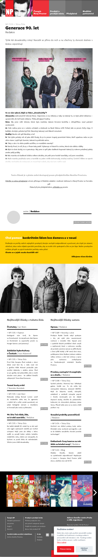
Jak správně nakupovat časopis (34, 523)
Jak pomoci (10, 523)
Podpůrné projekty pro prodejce (35, 526)
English (9, 526)
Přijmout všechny (65, 549)
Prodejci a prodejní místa (34, 518)
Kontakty (39, 537)
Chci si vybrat (61, 542)
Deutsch (9, 529)
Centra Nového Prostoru (15, 537)
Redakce (39, 540)
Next (95, 500)
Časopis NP (11, 518)
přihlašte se (57, 187)
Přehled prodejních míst (32, 520)
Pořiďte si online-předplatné (16, 181)
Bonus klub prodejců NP (32, 529)
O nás (39, 534)
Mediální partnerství (13, 520)
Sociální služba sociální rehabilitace (19, 534)
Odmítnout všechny (84, 549)
